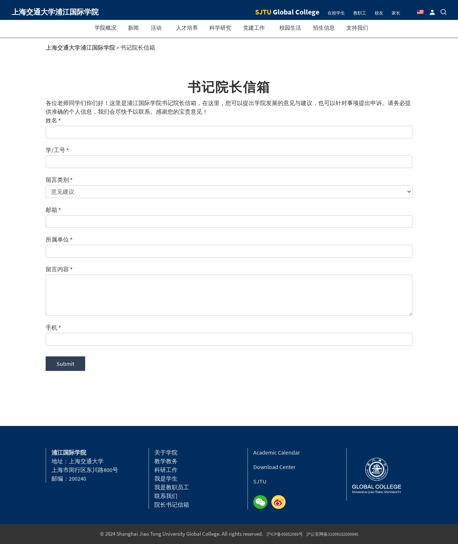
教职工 (359, 13)
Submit (65, 363)
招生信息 (324, 27)
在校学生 (336, 13)
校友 (379, 13)
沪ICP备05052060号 (284, 534)
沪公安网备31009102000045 (332, 534)
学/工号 (57, 150)
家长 (396, 13)
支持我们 (357, 27)
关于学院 (166, 452)
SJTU (259, 481)
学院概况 (105, 27)
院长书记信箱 (171, 504)
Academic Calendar (276, 452)
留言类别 (59, 179)
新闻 (133, 27)
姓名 (53, 120)
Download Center (274, 466)
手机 (53, 327)
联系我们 (166, 495)
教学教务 (166, 461)
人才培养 (187, 27)
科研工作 (166, 469)
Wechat (262, 502)
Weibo (280, 502)
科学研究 (220, 27)
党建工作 (254, 27)
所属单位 (59, 239)
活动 (156, 27)
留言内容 (59, 269)
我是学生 (166, 478)
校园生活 (290, 27)
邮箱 (53, 209)
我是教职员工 (171, 487)
